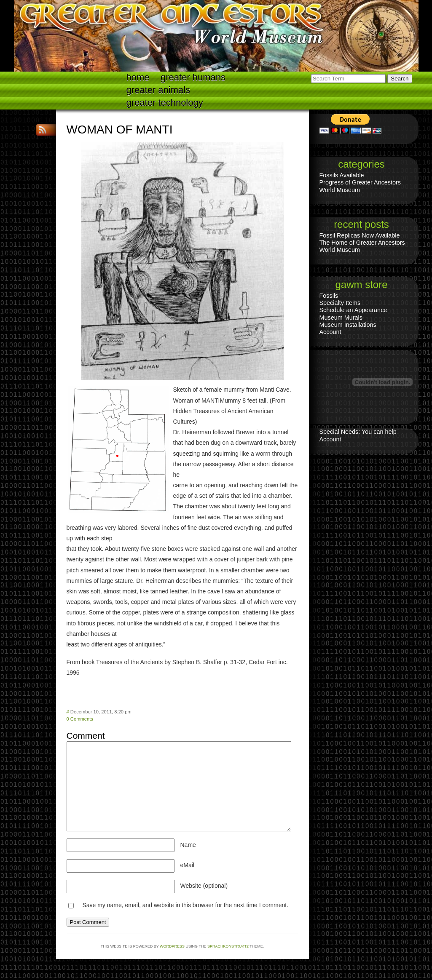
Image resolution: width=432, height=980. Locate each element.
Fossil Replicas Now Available (359, 235)
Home (138, 77)
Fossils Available (341, 175)
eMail (187, 865)
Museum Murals (340, 317)
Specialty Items (340, 302)
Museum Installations (347, 324)
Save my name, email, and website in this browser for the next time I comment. (185, 905)
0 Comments (80, 718)
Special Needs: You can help (358, 431)
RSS (43, 130)
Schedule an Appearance (353, 310)
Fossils (328, 295)
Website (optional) (204, 885)
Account (330, 331)
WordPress (172, 946)
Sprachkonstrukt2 (228, 946)
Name (188, 844)
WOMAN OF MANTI (120, 129)
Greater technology (164, 102)
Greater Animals (158, 90)
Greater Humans (193, 77)
